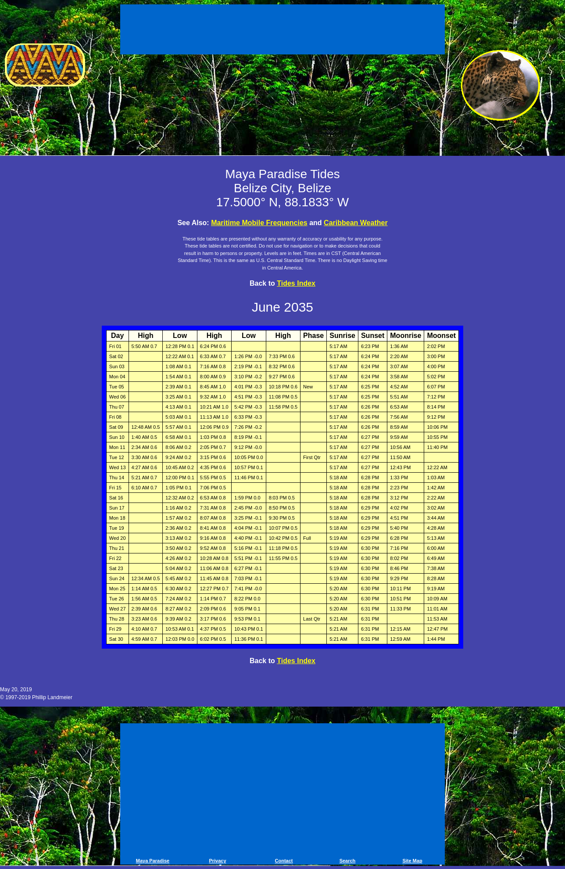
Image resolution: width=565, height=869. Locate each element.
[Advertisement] (282, 30)
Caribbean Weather (356, 222)
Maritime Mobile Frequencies (259, 222)
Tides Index (296, 283)
